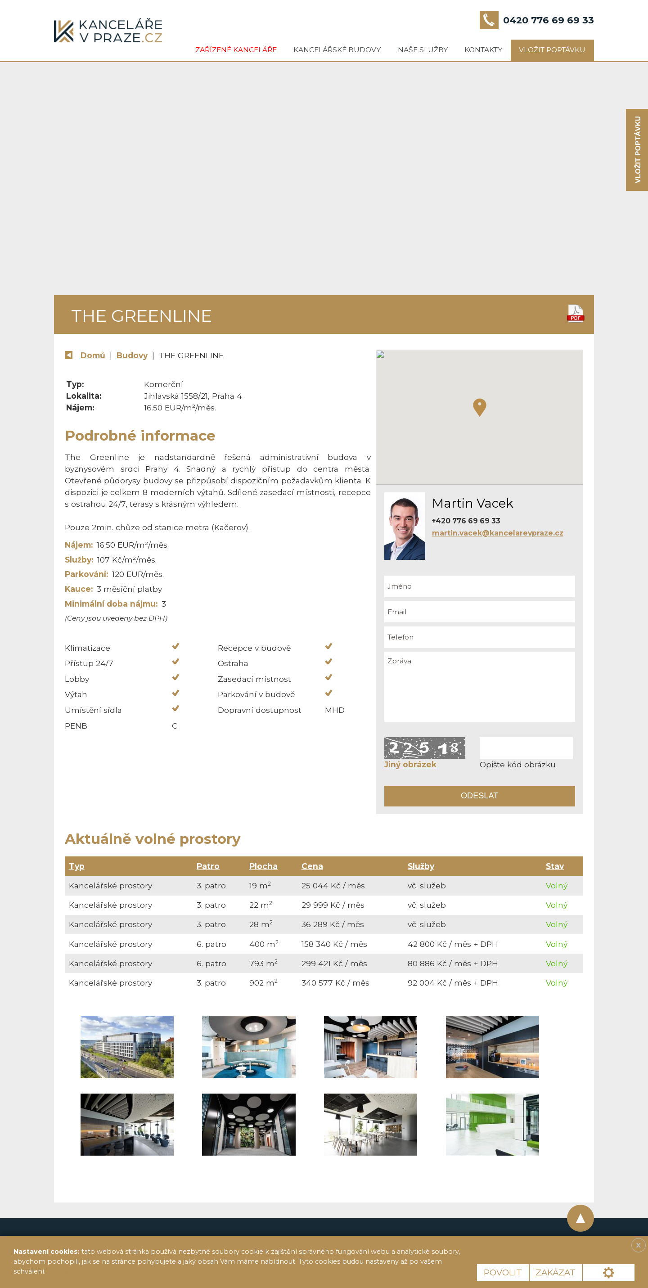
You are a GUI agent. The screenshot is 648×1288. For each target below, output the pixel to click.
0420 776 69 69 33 (548, 20)
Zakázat (556, 1272)
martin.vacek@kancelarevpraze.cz (497, 533)
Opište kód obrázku (518, 764)
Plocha (263, 866)
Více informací (78, 1271)
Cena (312, 866)
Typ (77, 866)
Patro (208, 866)
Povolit (503, 1272)
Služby (421, 866)
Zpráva (479, 687)
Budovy (132, 355)
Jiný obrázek (410, 764)
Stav (555, 866)
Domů (93, 355)
